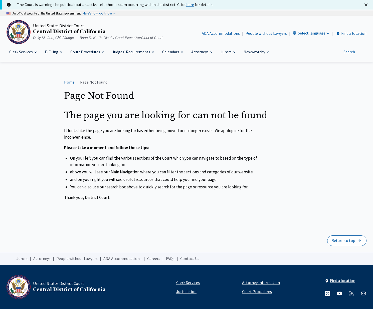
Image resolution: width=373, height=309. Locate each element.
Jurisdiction (186, 291)
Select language (311, 33)
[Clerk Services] (23, 52)
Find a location (351, 33)
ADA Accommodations (221, 33)
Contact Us (189, 258)
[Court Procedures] (87, 52)
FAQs (170, 258)
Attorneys (42, 258)
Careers (153, 258)
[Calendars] (172, 52)
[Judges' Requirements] (132, 52)
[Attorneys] (202, 52)
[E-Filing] (53, 52)
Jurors (22, 258)
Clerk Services (188, 282)
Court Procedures (257, 291)
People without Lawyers (266, 33)
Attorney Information (261, 282)
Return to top (343, 240)
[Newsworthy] (256, 52)
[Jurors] (228, 52)
